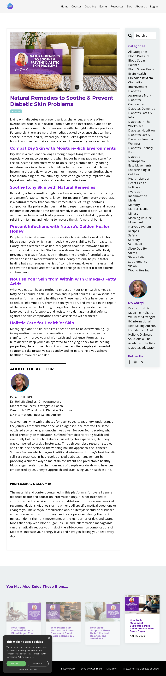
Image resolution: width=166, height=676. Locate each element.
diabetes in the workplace (139, 124)
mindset (134, 213)
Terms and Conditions (90, 668)
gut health (135, 174)
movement (135, 222)
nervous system (139, 227)
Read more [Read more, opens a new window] (29, 657)
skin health (16, 111)
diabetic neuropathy (136, 159)
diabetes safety (139, 135)
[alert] (27, 654)
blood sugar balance (136, 62)
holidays (134, 187)
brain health (137, 73)
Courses (76, 6)
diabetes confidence (136, 102)
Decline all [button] (38, 663)
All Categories (138, 52)
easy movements (140, 165)
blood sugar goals (141, 69)
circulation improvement (137, 84)
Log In (154, 6)
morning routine (140, 218)
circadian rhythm (140, 78)
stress (132, 253)
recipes (133, 231)
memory (134, 205)
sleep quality (137, 248)
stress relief (137, 257)
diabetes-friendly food (140, 150)
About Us (141, 6)
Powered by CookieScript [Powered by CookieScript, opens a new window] (27, 669)
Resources (117, 6)
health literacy (138, 178)
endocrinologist (139, 170)
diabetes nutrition (141, 130)
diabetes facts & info (140, 115)
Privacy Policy (68, 668)
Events (103, 6)
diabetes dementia (141, 108)
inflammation (137, 196)
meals (132, 200)
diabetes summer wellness (140, 141)
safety (132, 235)
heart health (137, 183)
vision (132, 266)
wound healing (138, 270)
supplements (137, 262)
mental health (138, 209)
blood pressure (138, 56)
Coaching (90, 6)
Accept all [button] (16, 663)
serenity (134, 240)
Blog (129, 6)
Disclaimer (111, 668)
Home (64, 6)
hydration (135, 192)
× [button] (49, 638)
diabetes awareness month (140, 93)
